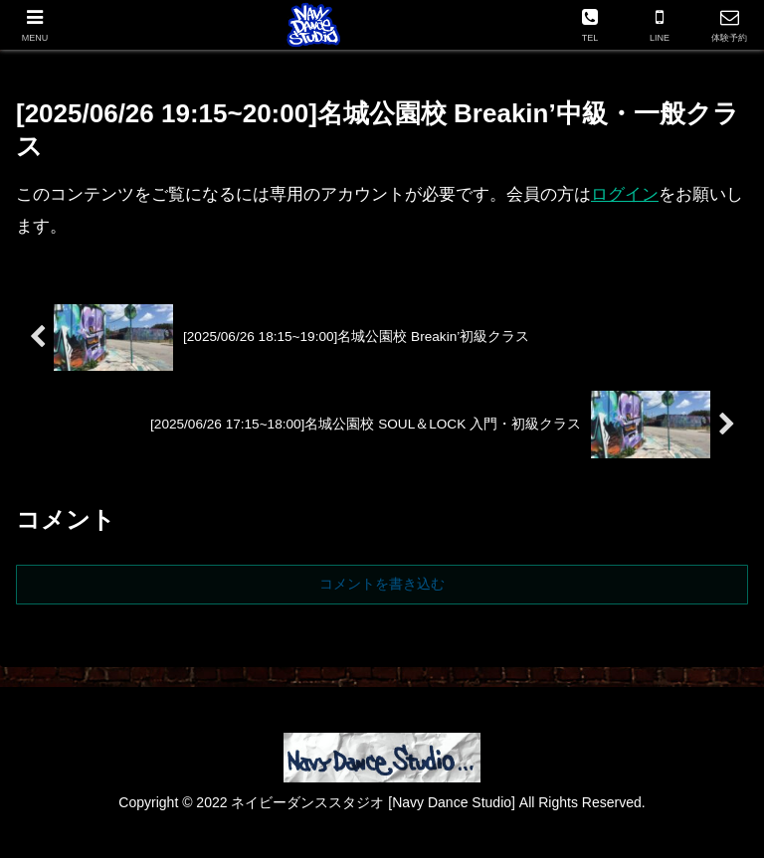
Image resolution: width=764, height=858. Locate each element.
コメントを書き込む (382, 584)
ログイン (625, 194)
